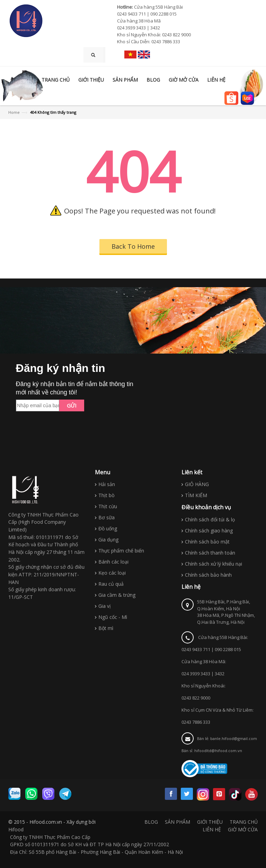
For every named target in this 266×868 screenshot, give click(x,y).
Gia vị (104, 606)
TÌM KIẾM (196, 495)
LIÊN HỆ (212, 829)
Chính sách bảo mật (207, 541)
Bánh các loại (113, 561)
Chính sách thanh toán (210, 552)
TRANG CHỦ (244, 822)
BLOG (151, 822)
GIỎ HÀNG (197, 484)
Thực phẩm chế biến (121, 550)
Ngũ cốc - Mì (112, 617)
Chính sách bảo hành (208, 575)
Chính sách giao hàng (209, 530)
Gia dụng (108, 539)
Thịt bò (106, 495)
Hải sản (106, 484)
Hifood (16, 829)
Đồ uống (107, 528)
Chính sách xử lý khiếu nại (213, 563)
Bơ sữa (106, 517)
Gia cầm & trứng (116, 595)
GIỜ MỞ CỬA (243, 829)
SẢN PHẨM (177, 822)
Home (14, 112)
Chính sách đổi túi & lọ (210, 519)
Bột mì (105, 628)
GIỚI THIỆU (210, 822)
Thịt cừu (107, 506)
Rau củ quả (111, 584)
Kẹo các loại (112, 572)
